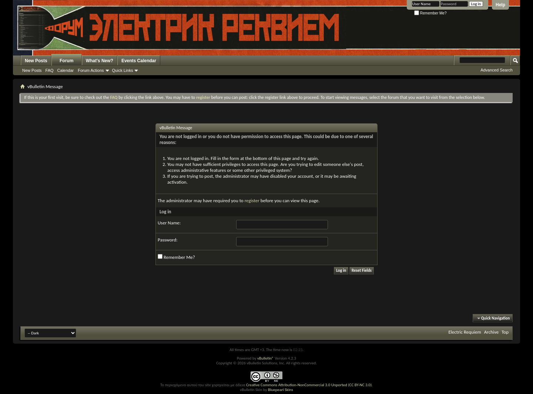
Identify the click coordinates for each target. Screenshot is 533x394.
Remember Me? (430, 13)
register (252, 200)
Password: (167, 240)
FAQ (50, 70)
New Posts (36, 60)
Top (505, 332)
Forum (66, 60)
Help (500, 4)
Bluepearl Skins (280, 389)
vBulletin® (265, 358)
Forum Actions (91, 70)
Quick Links (122, 70)
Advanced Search (496, 70)
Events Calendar (138, 60)
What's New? (99, 60)
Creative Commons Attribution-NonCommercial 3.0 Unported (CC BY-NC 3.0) (309, 385)
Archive (491, 332)
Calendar (65, 70)
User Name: (169, 223)
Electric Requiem (464, 332)
